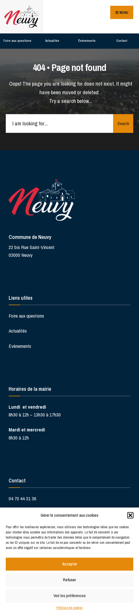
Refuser (69, 580)
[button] (130, 515)
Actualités (52, 41)
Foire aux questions (17, 41)
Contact (121, 41)
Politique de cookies (69, 607)
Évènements (87, 41)
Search (123, 123)
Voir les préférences (70, 596)
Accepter (69, 564)
